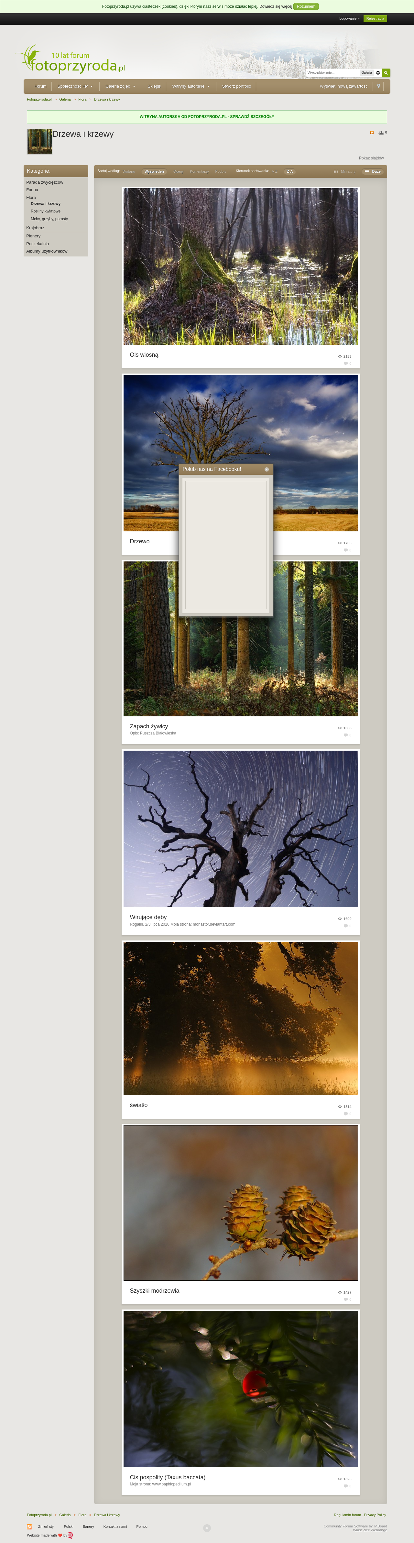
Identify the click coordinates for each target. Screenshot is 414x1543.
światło (139, 1105)
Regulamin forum (347, 1515)
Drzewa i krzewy (45, 203)
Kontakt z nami (115, 1526)
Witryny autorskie (191, 86)
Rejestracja (375, 18)
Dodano (129, 171)
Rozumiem (306, 6)
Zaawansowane (378, 72)
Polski (68, 1526)
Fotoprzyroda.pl (39, 1515)
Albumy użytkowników (46, 251)
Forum (40, 86)
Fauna (32, 189)
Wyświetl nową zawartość (344, 86)
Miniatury (344, 171)
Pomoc (141, 1526)
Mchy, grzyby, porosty (49, 219)
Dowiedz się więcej (275, 6)
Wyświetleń (154, 171)
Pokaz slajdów (371, 158)
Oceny (178, 171)
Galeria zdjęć (120, 86)
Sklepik (154, 86)
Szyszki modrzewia (155, 1291)
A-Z (275, 171)
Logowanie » (349, 18)
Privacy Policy (375, 1515)
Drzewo (140, 541)
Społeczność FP (76, 86)
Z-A (290, 171)
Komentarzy (199, 171)
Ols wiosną (144, 355)
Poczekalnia (37, 243)
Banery (88, 1526)
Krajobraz (35, 227)
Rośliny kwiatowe (45, 211)
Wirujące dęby (148, 917)
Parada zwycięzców (44, 182)
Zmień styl (46, 1526)
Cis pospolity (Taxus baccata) (168, 1477)
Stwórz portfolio (236, 86)
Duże (372, 171)
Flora (31, 197)
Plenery (33, 236)
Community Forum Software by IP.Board (355, 1526)
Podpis (220, 171)
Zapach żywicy (149, 726)
